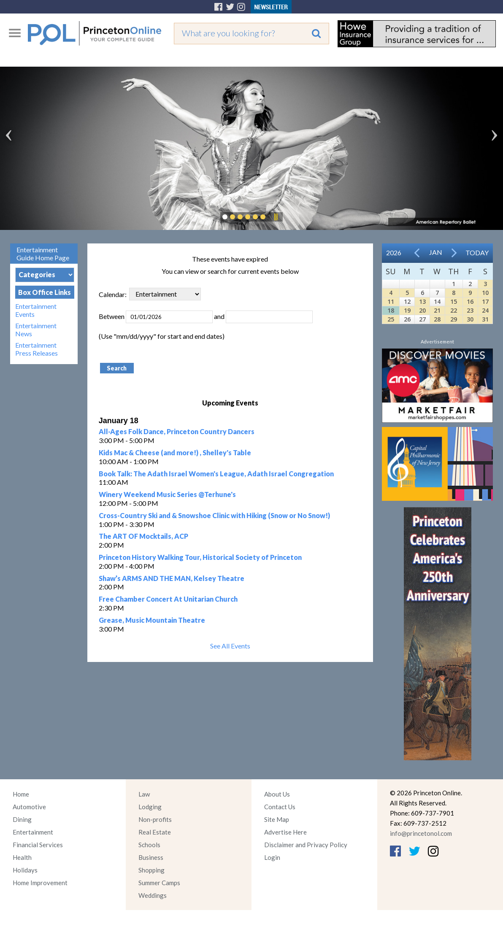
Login (272, 857)
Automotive (29, 806)
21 (437, 310)
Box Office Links (44, 292)
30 (470, 319)
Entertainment (33, 832)
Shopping (151, 870)
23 (470, 310)
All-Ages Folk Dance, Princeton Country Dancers (176, 431)
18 (390, 310)
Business (150, 857)
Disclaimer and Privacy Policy (305, 844)
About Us (277, 794)
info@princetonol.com (421, 833)
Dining (22, 819)
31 (485, 319)
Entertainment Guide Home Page (42, 254)
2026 (393, 253)
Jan (435, 252)
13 (422, 301)
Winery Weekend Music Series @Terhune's (167, 494)
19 (407, 310)
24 (485, 310)
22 (453, 310)
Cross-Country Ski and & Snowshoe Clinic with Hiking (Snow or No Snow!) (214, 515)
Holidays (25, 870)
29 (453, 319)
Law (144, 794)
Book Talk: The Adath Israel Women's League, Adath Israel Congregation (216, 474)
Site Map (276, 819)
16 (470, 301)
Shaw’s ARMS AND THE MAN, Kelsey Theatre (171, 578)
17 (485, 301)
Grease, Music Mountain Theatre (152, 620)
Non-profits (155, 819)
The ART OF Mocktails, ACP (143, 536)
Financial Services (38, 844)
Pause (275, 217)
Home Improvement (40, 882)
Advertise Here (285, 832)
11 (390, 301)
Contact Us (279, 806)
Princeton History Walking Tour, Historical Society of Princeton (200, 557)
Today (477, 253)
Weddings (152, 895)
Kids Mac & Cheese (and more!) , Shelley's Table (175, 452)
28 (437, 319)
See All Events (230, 646)
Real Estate (154, 832)
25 (390, 319)
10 (485, 293)
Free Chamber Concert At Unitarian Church (168, 599)
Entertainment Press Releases (36, 349)
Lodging (150, 806)
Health (22, 857)
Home (21, 794)
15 (453, 301)
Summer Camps (159, 882)
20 (422, 310)
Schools (149, 844)
